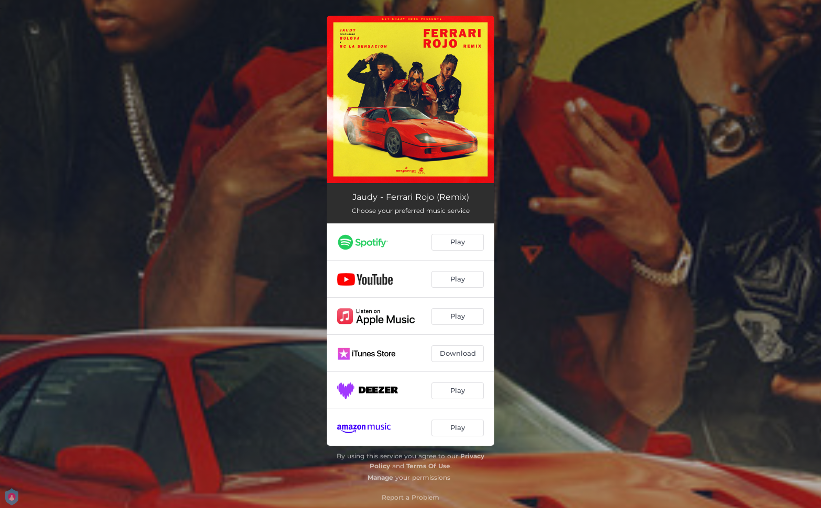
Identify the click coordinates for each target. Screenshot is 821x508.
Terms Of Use (428, 466)
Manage (380, 477)
